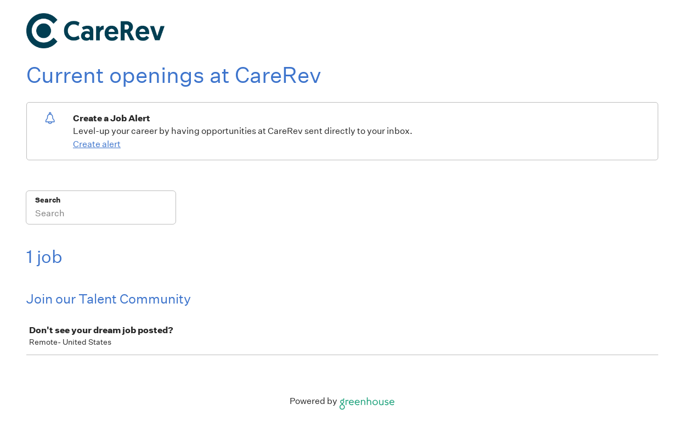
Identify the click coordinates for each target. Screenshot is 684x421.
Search (48, 200)
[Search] (101, 214)
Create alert (97, 144)
